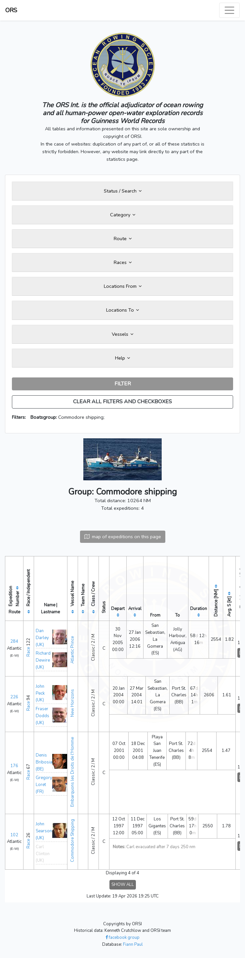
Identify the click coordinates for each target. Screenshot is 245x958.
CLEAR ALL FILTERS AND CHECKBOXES (122, 401)
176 (14, 766)
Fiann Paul (133, 944)
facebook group (122, 937)
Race (28, 652)
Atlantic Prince (72, 650)
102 (14, 835)
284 (14, 641)
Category (122, 214)
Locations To (122, 310)
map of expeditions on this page (122, 536)
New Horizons (72, 703)
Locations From (123, 286)
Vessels (122, 334)
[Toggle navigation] (229, 10)
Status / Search (123, 191)
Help (122, 358)
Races (123, 262)
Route (123, 238)
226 (14, 697)
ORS (11, 10)
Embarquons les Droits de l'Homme (72, 772)
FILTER (122, 383)
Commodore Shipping (72, 840)
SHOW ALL (122, 885)
